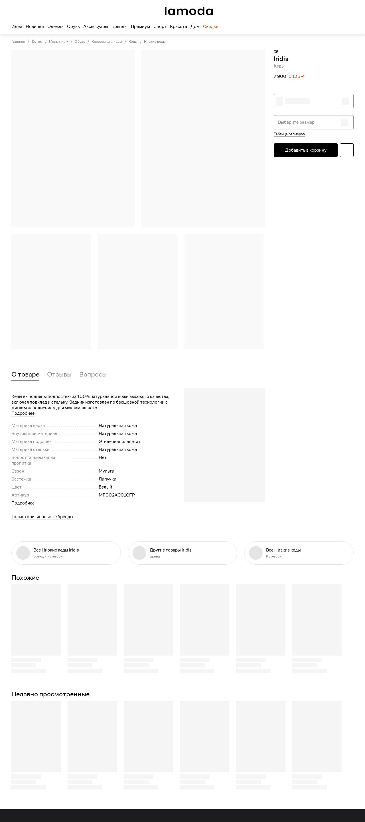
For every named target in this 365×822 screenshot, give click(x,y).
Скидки (210, 26)
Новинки (35, 26)
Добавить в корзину (306, 150)
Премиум (140, 26)
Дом (195, 26)
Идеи (16, 26)
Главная (18, 41)
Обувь (73, 26)
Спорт (160, 26)
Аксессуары (95, 26)
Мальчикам (58, 41)
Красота (178, 26)
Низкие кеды (155, 41)
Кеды (133, 41)
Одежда (55, 26)
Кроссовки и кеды (107, 41)
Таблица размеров (289, 134)
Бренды (119, 26)
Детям (37, 41)
